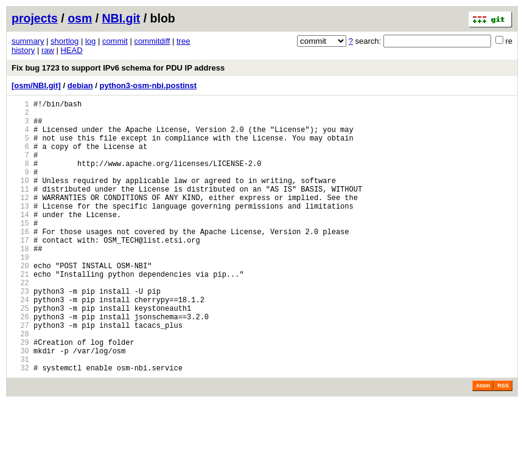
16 (20, 260)
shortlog (65, 41)
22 (20, 322)
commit (115, 41)
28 (20, 385)
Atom (483, 444)
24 (20, 343)
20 (20, 302)
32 (20, 426)
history (23, 50)
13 (20, 229)
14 (20, 240)
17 (20, 271)
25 (20, 353)
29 (20, 395)
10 (20, 198)
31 (20, 416)
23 (20, 333)
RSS (503, 444)
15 (20, 250)
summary (28, 41)
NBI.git (121, 18)
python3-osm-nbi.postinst (148, 85)
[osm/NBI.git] (36, 85)
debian (80, 85)
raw (47, 50)
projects (35, 18)
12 (20, 219)
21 (20, 312)
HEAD (71, 50)
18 (20, 281)
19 (20, 291)
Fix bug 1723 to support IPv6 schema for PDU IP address (118, 67)
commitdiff (152, 41)
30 (20, 405)
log (90, 41)
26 (20, 364)
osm (80, 18)
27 (20, 374)
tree (183, 41)
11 (20, 209)
